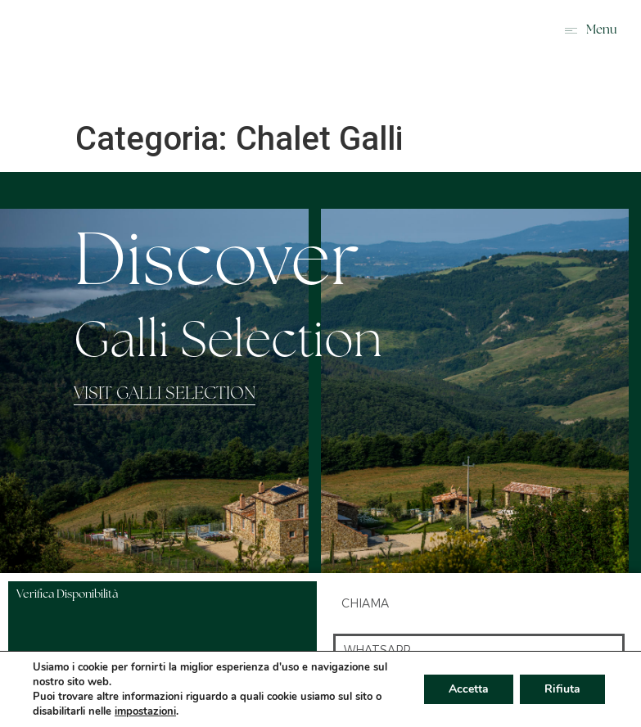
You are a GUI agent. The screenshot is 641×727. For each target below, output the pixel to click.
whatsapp (377, 650)
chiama (365, 603)
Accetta (469, 689)
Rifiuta (562, 689)
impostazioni (145, 711)
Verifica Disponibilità (67, 595)
